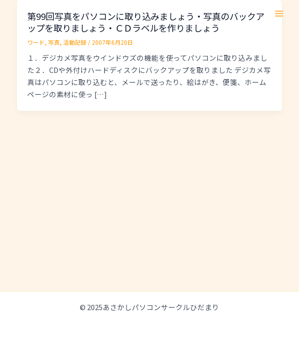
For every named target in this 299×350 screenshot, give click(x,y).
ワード (36, 42)
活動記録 (75, 42)
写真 (54, 42)
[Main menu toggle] (279, 13)
